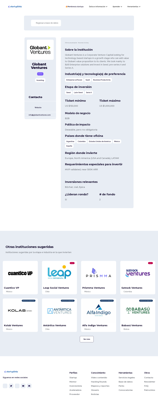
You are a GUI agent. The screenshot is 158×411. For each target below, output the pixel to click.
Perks (121, 386)
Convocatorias (126, 390)
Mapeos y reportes (100, 386)
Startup (73, 378)
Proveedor (74, 394)
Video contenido (99, 378)
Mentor (73, 382)
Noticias (95, 394)
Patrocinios (149, 390)
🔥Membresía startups (75, 7)
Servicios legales (127, 378)
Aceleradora (75, 390)
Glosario (95, 390)
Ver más (86, 339)
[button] (98, 6)
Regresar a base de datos (47, 23)
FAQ (146, 386)
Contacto (148, 378)
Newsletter (149, 382)
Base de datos (126, 382)
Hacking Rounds (99, 382)
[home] (15, 6)
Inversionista (75, 386)
